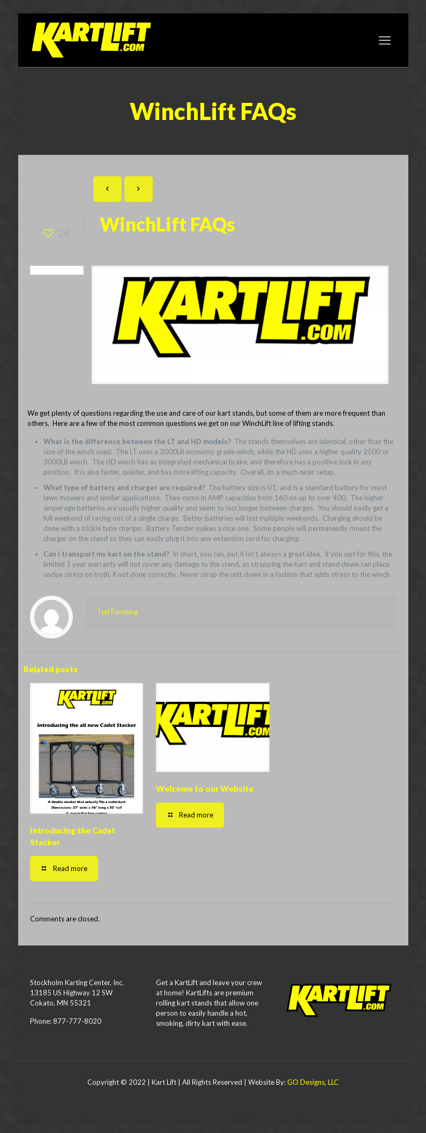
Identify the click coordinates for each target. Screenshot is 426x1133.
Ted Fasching (117, 611)
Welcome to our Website (204, 788)
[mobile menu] (385, 40)
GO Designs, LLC (313, 1082)
